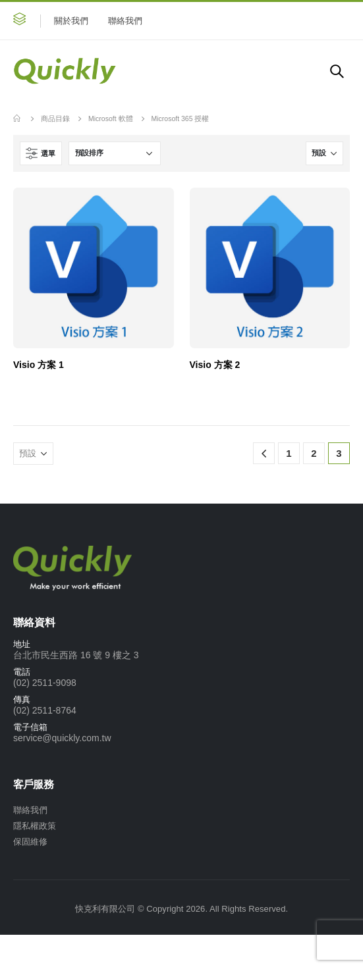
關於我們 (71, 21)
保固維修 (30, 842)
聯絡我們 (125, 21)
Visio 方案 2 (215, 364)
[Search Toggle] (336, 71)
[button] (19, 21)
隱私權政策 (34, 826)
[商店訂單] (115, 153)
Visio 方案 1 (38, 364)
